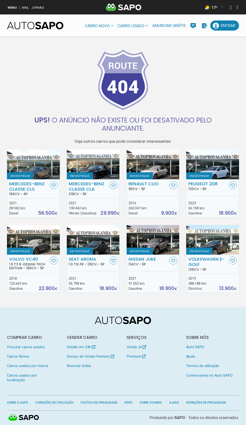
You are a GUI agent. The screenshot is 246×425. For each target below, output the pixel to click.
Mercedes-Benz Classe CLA (88, 188)
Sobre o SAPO (17, 402)
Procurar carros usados (26, 347)
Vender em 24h (81, 347)
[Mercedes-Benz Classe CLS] (33, 164)
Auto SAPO (195, 347)
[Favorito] (54, 185)
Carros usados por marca (27, 366)
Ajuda (190, 356)
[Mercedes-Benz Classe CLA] (93, 164)
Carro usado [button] (131, 25)
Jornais (37, 7)
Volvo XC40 (29, 263)
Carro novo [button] (97, 25)
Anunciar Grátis (169, 25)
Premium (136, 356)
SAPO (179, 417)
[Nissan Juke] (153, 240)
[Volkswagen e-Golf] (212, 240)
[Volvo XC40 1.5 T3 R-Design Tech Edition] (33, 240)
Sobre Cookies (151, 402)
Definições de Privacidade (206, 402)
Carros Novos (18, 356)
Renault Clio (148, 186)
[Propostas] (204, 25)
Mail (25, 7)
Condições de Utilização (54, 402)
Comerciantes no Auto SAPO (209, 375)
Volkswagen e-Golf (208, 264)
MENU (12, 7)
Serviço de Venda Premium (90, 356)
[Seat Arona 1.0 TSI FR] (93, 240)
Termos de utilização (202, 366)
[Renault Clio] (153, 164)
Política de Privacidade (99, 402)
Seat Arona (88, 261)
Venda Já (136, 347)
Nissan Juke (148, 261)
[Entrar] (224, 25)
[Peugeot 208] (212, 164)
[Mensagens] (193, 25)
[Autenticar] (231, 8)
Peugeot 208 (208, 186)
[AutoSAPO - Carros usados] (35, 25)
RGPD (128, 402)
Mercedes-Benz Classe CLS (29, 188)
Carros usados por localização (22, 377)
